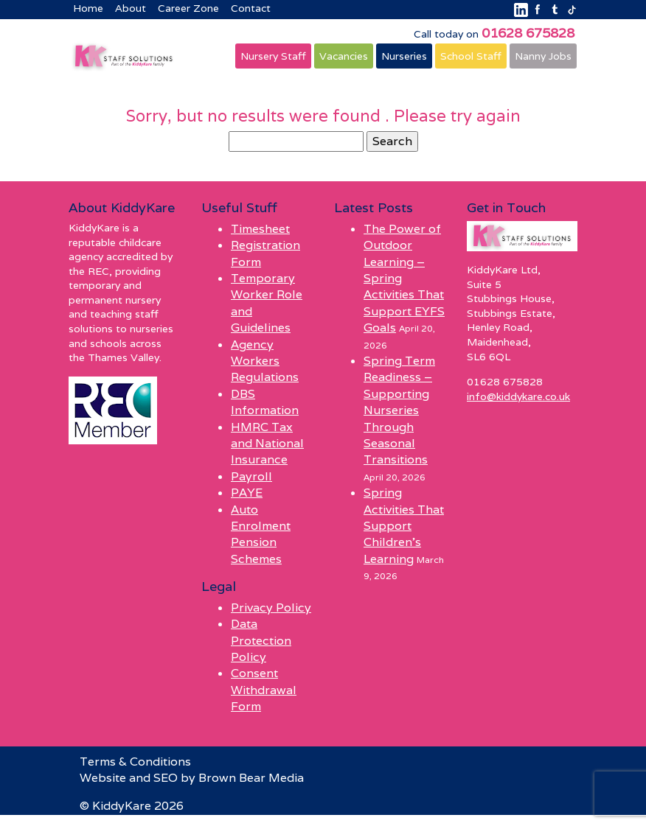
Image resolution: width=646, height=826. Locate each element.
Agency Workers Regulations (265, 361)
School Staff (470, 56)
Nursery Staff (273, 56)
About (130, 8)
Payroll (251, 476)
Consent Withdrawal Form (263, 689)
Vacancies (343, 56)
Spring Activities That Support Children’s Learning (404, 526)
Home (88, 8)
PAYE (247, 492)
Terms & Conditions (135, 761)
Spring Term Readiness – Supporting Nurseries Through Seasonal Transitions (399, 410)
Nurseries (404, 56)
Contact (251, 8)
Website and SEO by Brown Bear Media (192, 777)
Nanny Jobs (543, 56)
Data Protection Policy (261, 640)
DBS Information (265, 402)
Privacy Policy (271, 607)
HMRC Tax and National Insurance (267, 443)
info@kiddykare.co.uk (518, 396)
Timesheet (260, 229)
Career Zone (188, 8)
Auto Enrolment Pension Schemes (261, 534)
